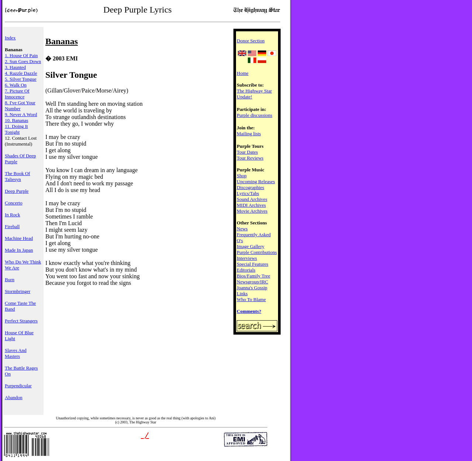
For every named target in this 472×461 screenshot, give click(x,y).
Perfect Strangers (21, 321)
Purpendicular (18, 385)
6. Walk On (16, 85)
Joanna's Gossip (252, 287)
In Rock (12, 214)
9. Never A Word (21, 114)
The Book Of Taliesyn (17, 176)
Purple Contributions (257, 252)
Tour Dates (247, 152)
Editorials (246, 270)
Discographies (250, 187)
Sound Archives (252, 199)
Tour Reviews (250, 158)
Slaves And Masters (16, 353)
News (242, 228)
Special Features (252, 264)
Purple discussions (254, 115)
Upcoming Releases (256, 181)
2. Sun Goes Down (23, 61)
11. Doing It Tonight (16, 129)
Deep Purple (17, 191)
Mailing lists (249, 133)
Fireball (12, 226)
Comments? (249, 311)
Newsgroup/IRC (252, 281)
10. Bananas (16, 120)
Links (242, 293)
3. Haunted (15, 67)
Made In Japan (19, 250)
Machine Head (19, 238)
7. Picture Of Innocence (17, 93)
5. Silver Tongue (21, 79)
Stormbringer (17, 291)
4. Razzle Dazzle (21, 73)
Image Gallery (250, 246)
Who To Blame (251, 299)
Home (243, 73)
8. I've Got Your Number (20, 105)
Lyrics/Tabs (248, 193)
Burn (9, 279)
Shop (242, 175)
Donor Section (250, 40)
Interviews (247, 258)
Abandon (13, 397)
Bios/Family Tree (253, 276)
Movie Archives (252, 211)
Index (10, 38)
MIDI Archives (251, 205)
